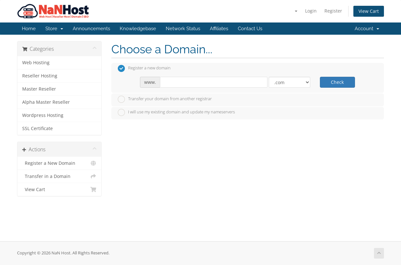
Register (333, 11)
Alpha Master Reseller (46, 102)
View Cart (369, 11)
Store (54, 28)
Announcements (91, 28)
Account (367, 28)
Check (337, 82)
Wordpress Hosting (42, 115)
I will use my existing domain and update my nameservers (176, 112)
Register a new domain (144, 68)
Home (29, 28)
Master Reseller (39, 89)
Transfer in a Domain (59, 176)
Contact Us (250, 28)
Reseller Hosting (39, 76)
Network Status (183, 28)
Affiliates (219, 28)
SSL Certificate (37, 128)
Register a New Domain (59, 163)
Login (311, 11)
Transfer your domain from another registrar (165, 99)
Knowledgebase (138, 28)
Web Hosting (36, 63)
